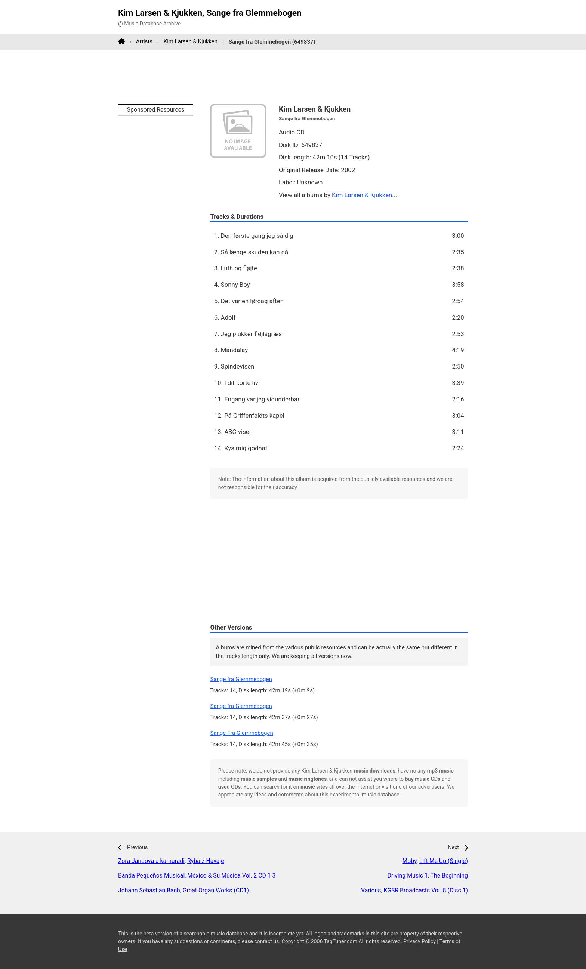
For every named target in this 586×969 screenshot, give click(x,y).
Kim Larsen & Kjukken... (364, 195)
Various (371, 890)
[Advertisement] (293, 77)
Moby (409, 860)
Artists (144, 41)
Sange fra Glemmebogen (241, 679)
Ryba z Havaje (205, 860)
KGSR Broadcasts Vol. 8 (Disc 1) (426, 890)
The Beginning (449, 875)
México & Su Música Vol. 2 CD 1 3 (231, 875)
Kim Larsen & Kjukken (191, 41)
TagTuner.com (340, 941)
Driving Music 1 (407, 875)
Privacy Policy (419, 941)
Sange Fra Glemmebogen (241, 733)
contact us (266, 941)
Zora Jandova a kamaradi (151, 860)
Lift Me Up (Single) (443, 860)
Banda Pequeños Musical (151, 875)
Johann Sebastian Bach (149, 890)
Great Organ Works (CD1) (216, 890)
